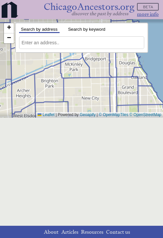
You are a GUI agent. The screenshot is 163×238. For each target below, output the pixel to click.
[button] (9, 28)
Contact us (118, 231)
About (51, 231)
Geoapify (87, 114)
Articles (69, 231)
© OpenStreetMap (145, 114)
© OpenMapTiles (113, 114)
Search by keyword (86, 29)
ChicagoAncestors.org (89, 6)
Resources (92, 231)
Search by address (39, 29)
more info (148, 14)
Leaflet (46, 114)
